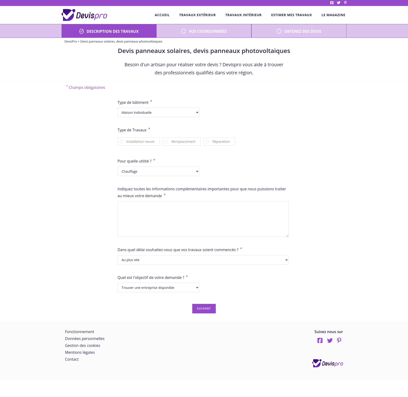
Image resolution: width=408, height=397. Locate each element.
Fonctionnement (79, 331)
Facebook (331, 3)
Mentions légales (80, 352)
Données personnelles (85, 338)
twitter (339, 3)
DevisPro (70, 41)
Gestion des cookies (82, 345)
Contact (72, 359)
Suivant (204, 308)
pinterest (345, 3)
